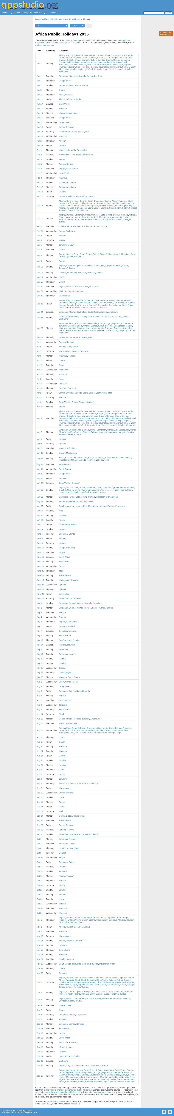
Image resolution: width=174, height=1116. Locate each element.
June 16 (40, 557)
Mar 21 (40, 291)
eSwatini (85, 60)
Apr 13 (40, 360)
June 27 (40, 584)
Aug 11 (40, 714)
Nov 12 (40, 945)
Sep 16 (40, 797)
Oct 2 (39, 843)
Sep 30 (40, 834)
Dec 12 (40, 1033)
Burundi (100, 55)
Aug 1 (39, 682)
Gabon (94, 60)
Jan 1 (39, 63)
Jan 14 (40, 108)
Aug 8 (39, 705)
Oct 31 (40, 913)
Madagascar (109, 62)
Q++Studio (15, 13)
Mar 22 (40, 296)
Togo (105, 69)
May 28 (40, 515)
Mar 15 (40, 282)
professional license (44, 45)
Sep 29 (40, 830)
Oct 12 (40, 862)
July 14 (40, 645)
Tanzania (98, 69)
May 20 (40, 490)
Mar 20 (40, 286)
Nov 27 (40, 959)
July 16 (40, 649)
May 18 (40, 478)
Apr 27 (40, 393)
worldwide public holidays (51, 19)
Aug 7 (39, 700)
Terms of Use (22, 1112)
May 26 (40, 511)
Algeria (62, 55)
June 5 (40, 534)
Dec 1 (39, 982)
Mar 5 (39, 245)
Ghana (109, 60)
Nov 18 (40, 954)
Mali (125, 62)
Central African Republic (70, 57)
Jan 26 (40, 145)
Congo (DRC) (103, 57)
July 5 (39, 621)
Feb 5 (39, 164)
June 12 (40, 552)
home (37, 19)
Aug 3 (39, 691)
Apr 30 (40, 406)
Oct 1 (39, 839)
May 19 (40, 483)
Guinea (116, 60)
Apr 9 (39, 356)
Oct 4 (39, 848)
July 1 (39, 603)
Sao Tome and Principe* (86, 305)
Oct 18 (40, 880)
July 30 (40, 677)
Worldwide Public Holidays (35, 13)
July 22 (40, 658)
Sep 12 (40, 793)
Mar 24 (40, 312)
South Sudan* (108, 219)
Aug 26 (40, 760)
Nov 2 (39, 927)
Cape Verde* (72, 168)
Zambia (128, 69)
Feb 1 (39, 150)
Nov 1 (39, 920)
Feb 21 (40, 231)
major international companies (101, 1092)
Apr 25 (40, 383)
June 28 (40, 589)
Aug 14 (40, 723)
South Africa (77, 291)
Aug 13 (40, 719)
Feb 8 (39, 178)
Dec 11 (40, 1028)
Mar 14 (40, 277)
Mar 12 (40, 272)
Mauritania (63, 64)
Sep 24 (40, 816)
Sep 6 (39, 783)
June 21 (40, 571)
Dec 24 (40, 1065)
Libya (78, 196)
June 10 (40, 548)
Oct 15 (40, 876)
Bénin (107, 55)
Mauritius (74, 64)
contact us (75, 1104)
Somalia (126, 67)
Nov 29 (40, 968)
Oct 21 (40, 890)
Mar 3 (39, 240)
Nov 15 (40, 950)
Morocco (69, 94)
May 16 (40, 469)
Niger (121, 64)
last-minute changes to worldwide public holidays (68, 1090)
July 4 (39, 617)
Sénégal (89, 69)
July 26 (40, 672)
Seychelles (103, 67)
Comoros (92, 57)
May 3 (39, 432)
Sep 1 (39, 774)
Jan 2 (39, 76)
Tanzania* (63, 268)
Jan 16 (40, 118)
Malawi (119, 62)
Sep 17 (40, 802)
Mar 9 (39, 261)
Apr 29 (40, 402)
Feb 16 (40, 192)
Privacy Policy (33, 1112)
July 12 (40, 640)
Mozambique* (121, 205)
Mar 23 (40, 304)
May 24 (40, 501)
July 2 (39, 608)
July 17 (40, 654)
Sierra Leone (115, 67)
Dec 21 (40, 1056)
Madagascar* (114, 254)
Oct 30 (40, 908)
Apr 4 (39, 342)
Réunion (71, 67)
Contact (53, 13)
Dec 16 (40, 1038)
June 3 (40, 529)
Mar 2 (39, 235)
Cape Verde (127, 55)
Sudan (81, 69)
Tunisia (77, 210)
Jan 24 (40, 136)
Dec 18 (40, 1047)
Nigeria (127, 64)
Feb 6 (39, 168)
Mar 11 (40, 267)
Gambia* (88, 265)
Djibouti (70, 60)
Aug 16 (40, 737)
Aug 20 (40, 746)
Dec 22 (40, 1061)
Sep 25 (40, 820)
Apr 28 (40, 397)
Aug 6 (39, 695)
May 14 (40, 458)
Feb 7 (39, 173)
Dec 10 (40, 1024)
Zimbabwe (63, 71)
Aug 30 (40, 769)
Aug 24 (40, 756)
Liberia (99, 62)
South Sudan (71, 69)
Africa (76, 40)
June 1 (40, 524)
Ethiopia (69, 85)
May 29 (40, 520)
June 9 (40, 543)
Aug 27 (40, 765)
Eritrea (77, 60)
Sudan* (117, 316)
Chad (84, 57)
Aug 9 (39, 709)
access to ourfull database (165, 33)
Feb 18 (40, 205)
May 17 (40, 474)
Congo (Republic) (119, 57)
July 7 (39, 631)
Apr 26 (40, 388)
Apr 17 (40, 365)
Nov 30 (40, 973)
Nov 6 (39, 931)
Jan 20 (40, 131)
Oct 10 (40, 857)
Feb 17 (40, 196)
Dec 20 (40, 1051)
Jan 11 (40, 94)
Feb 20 (40, 226)
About (4, 13)
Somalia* (97, 219)
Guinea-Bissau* (100, 254)
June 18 (40, 561)
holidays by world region (72, 19)
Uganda (120, 69)
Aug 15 (40, 730)
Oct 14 (40, 871)
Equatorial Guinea (67, 302)
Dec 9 (39, 1019)
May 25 (40, 506)
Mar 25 (40, 317)
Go (89, 25)
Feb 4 (39, 159)
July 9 (39, 635)
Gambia (101, 60)
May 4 (39, 439)
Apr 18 (40, 370)
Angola (69, 55)
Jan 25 (40, 141)
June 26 (40, 580)
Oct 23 (40, 899)
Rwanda (62, 67)
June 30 (40, 598)
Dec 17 (40, 1042)
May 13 (40, 453)
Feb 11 (40, 182)
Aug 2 (39, 686)
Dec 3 (39, 999)
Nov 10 (40, 936)
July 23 (40, 663)
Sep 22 (40, 811)
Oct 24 (40, 904)
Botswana (78, 55)
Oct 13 (40, 867)
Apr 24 (40, 379)
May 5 (39, 443)
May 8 (39, 448)
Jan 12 (40, 99)
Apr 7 (39, 351)
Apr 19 (40, 374)
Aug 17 (40, 742)
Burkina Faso (90, 55)
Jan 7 (39, 85)
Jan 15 (40, 113)
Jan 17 (40, 122)
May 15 (40, 464)
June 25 (40, 575)
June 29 (40, 594)
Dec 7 (39, 1010)
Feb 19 (40, 218)
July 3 (39, 612)
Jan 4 (39, 81)
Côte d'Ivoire (74, 203)
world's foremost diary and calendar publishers (56, 1092)
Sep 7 (39, 788)
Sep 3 (39, 779)
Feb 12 (40, 187)
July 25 (40, 668)
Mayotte (82, 64)
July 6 (39, 626)
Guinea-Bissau (73, 62)
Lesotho (91, 62)
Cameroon (116, 55)
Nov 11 (40, 940)
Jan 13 (40, 104)
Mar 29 (40, 337)
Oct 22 (40, 894)
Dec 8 (39, 1014)
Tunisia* (112, 69)
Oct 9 (39, 853)
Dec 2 (39, 992)
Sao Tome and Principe (86, 67)
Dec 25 (40, 1076)
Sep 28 (40, 825)
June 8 (40, 538)
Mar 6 (39, 249)
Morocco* (91, 64)
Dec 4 (39, 1005)
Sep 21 (40, 806)
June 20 (40, 566)
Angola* (62, 141)
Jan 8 (39, 90)
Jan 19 (40, 127)
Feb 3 (39, 155)
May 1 (39, 418)
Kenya (84, 62)
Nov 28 (40, 964)
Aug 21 (40, 751)
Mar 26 (40, 328)
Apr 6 (39, 346)
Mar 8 (39, 255)
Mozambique (103, 64)
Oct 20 (40, 885)
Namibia (113, 64)
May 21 (40, 497)
